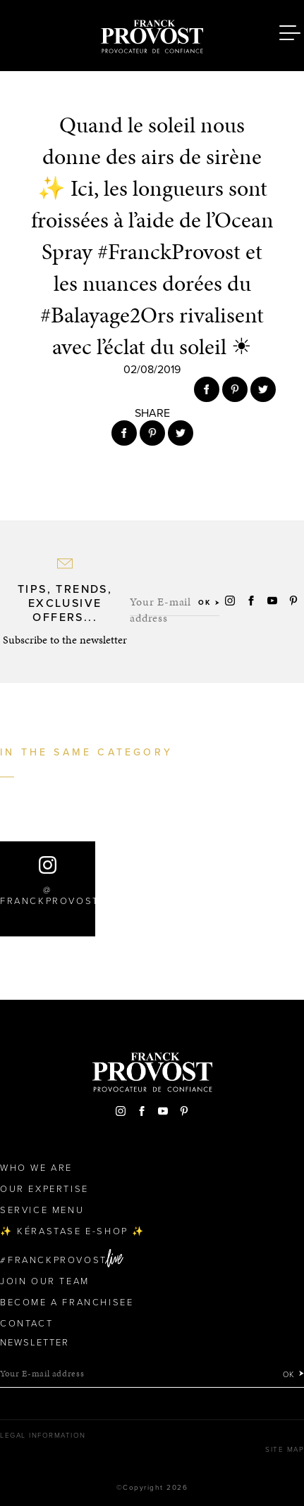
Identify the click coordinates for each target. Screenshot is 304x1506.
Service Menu (42, 1210)
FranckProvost (57, 1260)
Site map (284, 1449)
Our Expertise (44, 1189)
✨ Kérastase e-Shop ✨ (72, 1231)
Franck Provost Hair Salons (152, 34)
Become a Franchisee (66, 1302)
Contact (26, 1323)
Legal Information (43, 1435)
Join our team (45, 1281)
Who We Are (36, 1168)
